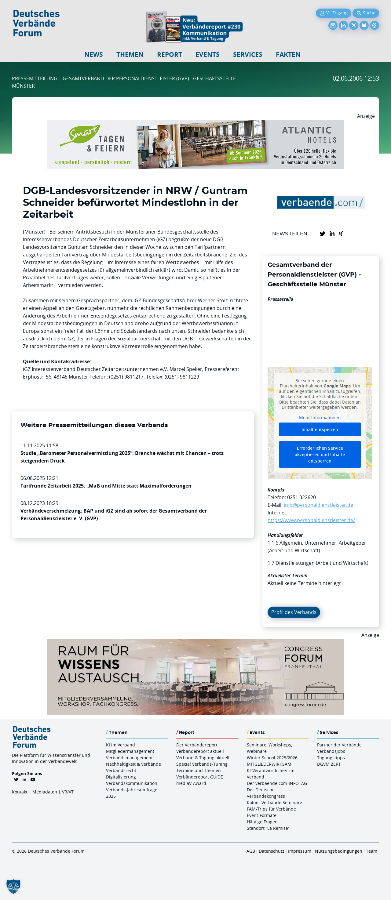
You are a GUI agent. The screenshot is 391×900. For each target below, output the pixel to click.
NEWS (93, 54)
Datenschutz (271, 851)
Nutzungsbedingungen (338, 851)
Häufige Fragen (262, 822)
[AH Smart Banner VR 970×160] (195, 123)
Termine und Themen (198, 770)
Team (371, 851)
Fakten (288, 54)
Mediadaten (44, 792)
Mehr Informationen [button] (320, 417)
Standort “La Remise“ (268, 828)
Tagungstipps (331, 757)
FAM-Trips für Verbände (271, 809)
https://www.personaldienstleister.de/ (311, 520)
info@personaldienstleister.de (318, 505)
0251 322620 (301, 497)
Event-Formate (261, 815)
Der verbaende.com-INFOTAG (277, 783)
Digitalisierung (121, 777)
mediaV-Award (191, 783)
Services (247, 54)
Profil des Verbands (293, 612)
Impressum (299, 851)
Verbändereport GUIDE (199, 777)
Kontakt (19, 792)
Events (208, 54)
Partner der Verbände (339, 745)
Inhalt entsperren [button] (319, 429)
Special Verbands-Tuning (202, 764)
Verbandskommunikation (131, 783)
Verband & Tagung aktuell (202, 757)
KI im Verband (120, 745)
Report (169, 54)
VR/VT (68, 792)
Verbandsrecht (121, 770)
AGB (251, 851)
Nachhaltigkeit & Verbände (133, 764)
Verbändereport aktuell (200, 751)
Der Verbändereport (196, 745)
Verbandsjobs (331, 751)
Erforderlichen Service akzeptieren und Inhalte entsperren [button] (320, 454)
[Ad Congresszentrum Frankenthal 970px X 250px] (195, 642)
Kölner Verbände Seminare (274, 802)
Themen (130, 54)
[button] (13, 886)
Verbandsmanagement (129, 757)
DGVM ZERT (329, 764)
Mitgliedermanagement (130, 751)
